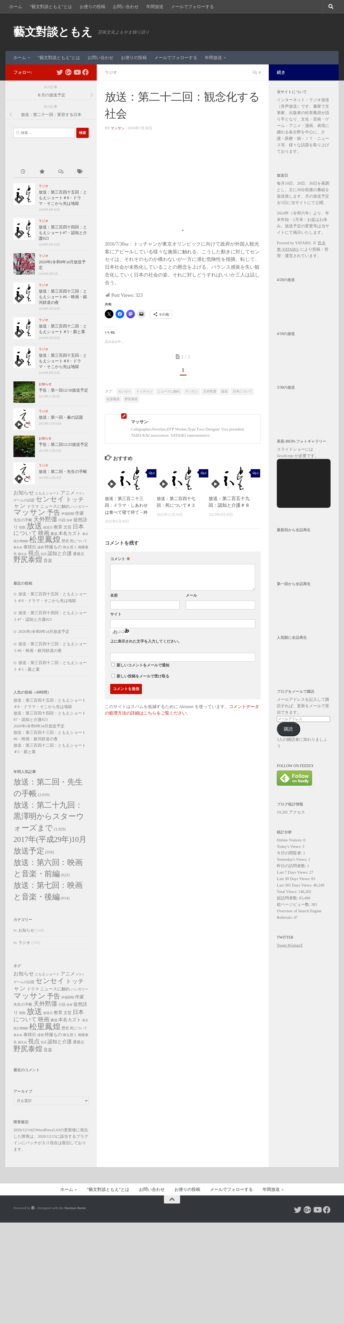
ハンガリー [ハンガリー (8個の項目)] (79, 507)
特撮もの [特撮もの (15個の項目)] (53, 547)
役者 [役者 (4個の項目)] (69, 520)
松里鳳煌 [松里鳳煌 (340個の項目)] (44, 539)
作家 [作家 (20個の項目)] (79, 513)
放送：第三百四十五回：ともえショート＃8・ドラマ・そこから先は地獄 (63, 198)
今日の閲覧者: (290, 853)
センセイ (124, 391)
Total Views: (287, 891)
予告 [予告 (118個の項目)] (53, 512)
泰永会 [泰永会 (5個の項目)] (17, 547)
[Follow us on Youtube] (77, 72)
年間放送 (154, 6)
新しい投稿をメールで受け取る (143, 676)
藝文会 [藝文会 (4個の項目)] (22, 554)
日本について (242, 391)
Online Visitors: (290, 840)
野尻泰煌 (131, 399)
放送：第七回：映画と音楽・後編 (49, 980)
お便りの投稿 (92, 6)
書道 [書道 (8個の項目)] (54, 534)
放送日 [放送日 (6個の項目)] (48, 527)
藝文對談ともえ (52, 32)
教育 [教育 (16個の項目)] (58, 527)
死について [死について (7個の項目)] (78, 541)
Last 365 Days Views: (295, 885)
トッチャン (144, 391)
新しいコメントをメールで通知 (143, 665)
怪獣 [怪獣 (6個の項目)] (22, 527)
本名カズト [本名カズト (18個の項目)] (69, 533)
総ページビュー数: (294, 904)
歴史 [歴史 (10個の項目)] (65, 541)
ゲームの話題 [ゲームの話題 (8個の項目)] (23, 500)
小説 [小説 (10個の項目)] (62, 520)
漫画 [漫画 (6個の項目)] (40, 547)
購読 (288, 729)
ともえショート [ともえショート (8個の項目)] (47, 493)
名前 (114, 595)
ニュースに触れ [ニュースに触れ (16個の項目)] (55, 506)
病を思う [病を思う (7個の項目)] (70, 547)
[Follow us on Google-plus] (68, 72)
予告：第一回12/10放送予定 (63, 390)
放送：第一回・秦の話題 (61, 417)
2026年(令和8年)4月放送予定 (43, 631)
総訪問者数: (288, 898)
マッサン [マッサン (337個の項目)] (29, 512)
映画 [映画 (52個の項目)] (43, 533)
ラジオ (111, 72)
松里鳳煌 (113, 399)
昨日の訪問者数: (292, 866)
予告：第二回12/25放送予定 (63, 444)
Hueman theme (75, 1310)
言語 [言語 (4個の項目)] (43, 554)
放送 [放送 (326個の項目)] (34, 525)
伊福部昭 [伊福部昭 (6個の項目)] (67, 514)
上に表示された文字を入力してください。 (146, 641)
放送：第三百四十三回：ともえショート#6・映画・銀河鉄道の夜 (63, 297)
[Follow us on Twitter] (59, 72)
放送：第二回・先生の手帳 (63, 471)
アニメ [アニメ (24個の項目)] (67, 492)
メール (191, 595)
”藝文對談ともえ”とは (51, 6)
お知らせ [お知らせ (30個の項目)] (23, 492)
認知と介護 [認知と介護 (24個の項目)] (60, 553)
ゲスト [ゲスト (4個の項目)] (80, 493)
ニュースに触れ (168, 391)
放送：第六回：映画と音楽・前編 (49, 933)
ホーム (15, 6)
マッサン (118, 128)
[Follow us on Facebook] (85, 72)
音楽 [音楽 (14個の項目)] (48, 560)
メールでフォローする (192, 6)
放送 (224, 391)
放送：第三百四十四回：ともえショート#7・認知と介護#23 (63, 232)
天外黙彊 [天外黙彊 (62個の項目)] (45, 519)
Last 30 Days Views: (294, 879)
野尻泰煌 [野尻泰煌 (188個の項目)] (27, 560)
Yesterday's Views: (292, 859)
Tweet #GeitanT (290, 945)
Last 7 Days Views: (293, 872)
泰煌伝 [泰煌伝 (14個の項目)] (29, 547)
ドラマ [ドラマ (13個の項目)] (33, 506)
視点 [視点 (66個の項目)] (34, 553)
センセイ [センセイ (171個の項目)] (49, 499)
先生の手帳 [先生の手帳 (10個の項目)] (22, 520)
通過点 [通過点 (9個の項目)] (78, 554)
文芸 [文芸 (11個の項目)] (67, 527)
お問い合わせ (126, 6)
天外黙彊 (209, 391)
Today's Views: (289, 846)
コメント (120, 559)
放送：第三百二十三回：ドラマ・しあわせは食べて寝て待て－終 (127, 505)
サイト (115, 614)
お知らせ (45, 384)
